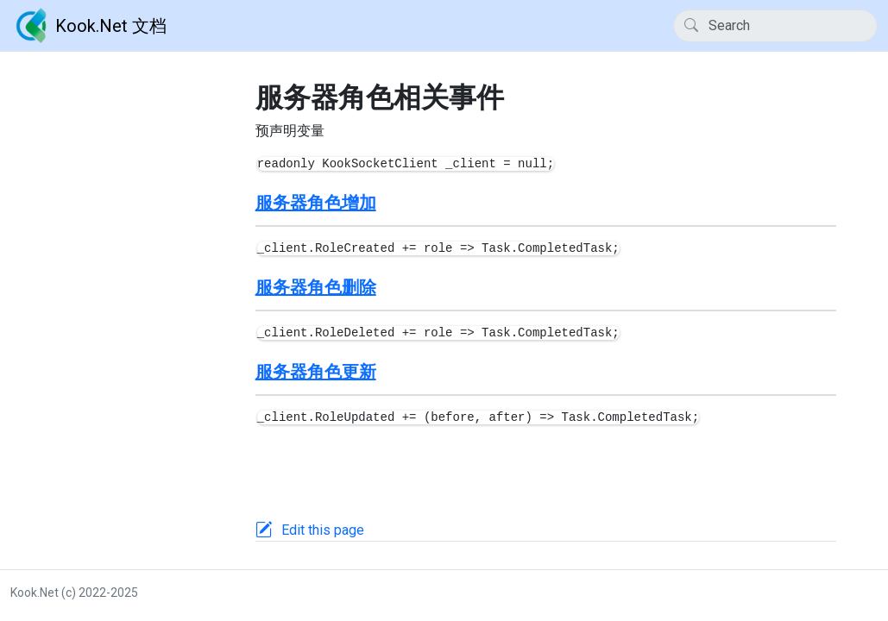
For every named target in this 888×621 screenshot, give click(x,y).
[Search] (775, 25)
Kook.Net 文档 (88, 26)
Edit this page (322, 530)
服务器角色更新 (315, 371)
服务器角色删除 (315, 287)
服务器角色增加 (315, 202)
